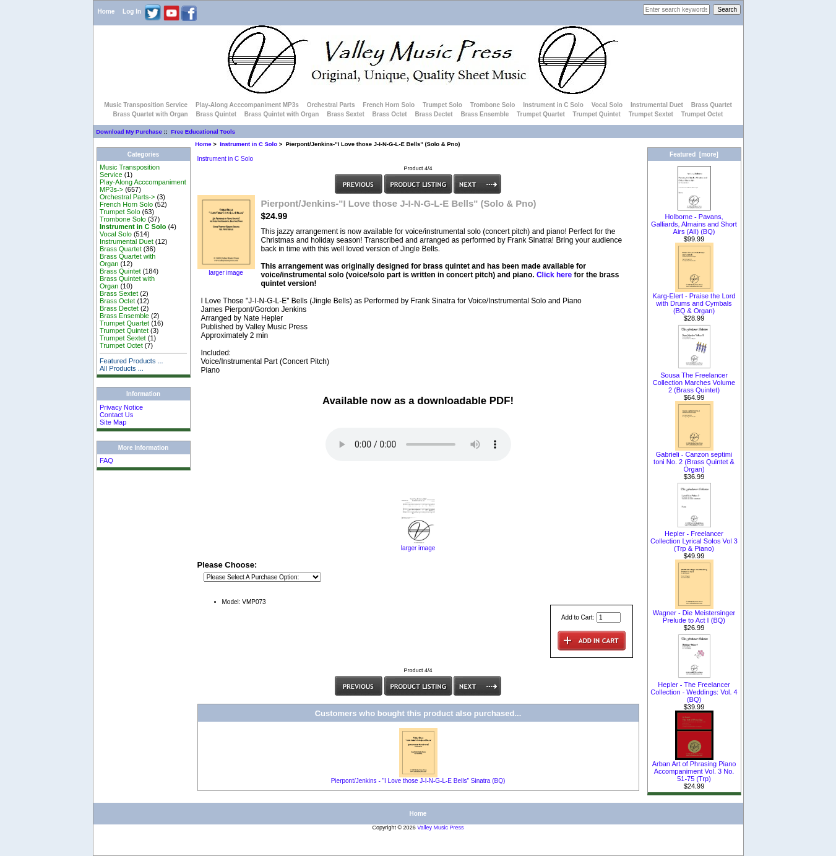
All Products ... (122, 368)
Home (106, 11)
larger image (418, 545)
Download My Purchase (129, 131)
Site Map (113, 422)
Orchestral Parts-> (127, 197)
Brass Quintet (216, 114)
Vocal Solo (607, 105)
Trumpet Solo (442, 105)
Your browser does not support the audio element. (418, 444)
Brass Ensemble (484, 114)
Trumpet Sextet (651, 114)
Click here (554, 274)
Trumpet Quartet (541, 114)
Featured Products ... (131, 361)
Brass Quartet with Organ (150, 114)
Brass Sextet (345, 114)
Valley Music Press (440, 827)
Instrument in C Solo (248, 144)
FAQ (106, 460)
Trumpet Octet (702, 114)
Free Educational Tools (203, 131)
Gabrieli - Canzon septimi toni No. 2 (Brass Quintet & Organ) (694, 458)
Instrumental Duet (657, 105)
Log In (132, 11)
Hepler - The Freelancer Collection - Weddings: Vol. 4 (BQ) (693, 689)
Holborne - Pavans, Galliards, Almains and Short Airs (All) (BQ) (694, 221)
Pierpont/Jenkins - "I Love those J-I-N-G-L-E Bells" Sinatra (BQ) (418, 780)
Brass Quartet (711, 105)
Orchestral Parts (331, 105)
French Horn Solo (389, 105)
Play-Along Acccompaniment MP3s (247, 105)
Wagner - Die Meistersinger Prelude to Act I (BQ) (694, 613)
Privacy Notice (121, 407)
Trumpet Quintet (597, 114)
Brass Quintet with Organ (281, 114)
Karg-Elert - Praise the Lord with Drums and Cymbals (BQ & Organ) (694, 300)
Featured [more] (694, 154)
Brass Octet (390, 114)
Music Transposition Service (145, 105)
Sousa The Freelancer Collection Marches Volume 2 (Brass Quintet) (694, 379)
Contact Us (116, 414)
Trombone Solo (492, 105)
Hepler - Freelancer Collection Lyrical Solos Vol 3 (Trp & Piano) (694, 538)
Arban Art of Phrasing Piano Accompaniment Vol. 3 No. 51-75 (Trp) (694, 768)
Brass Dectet (433, 114)
